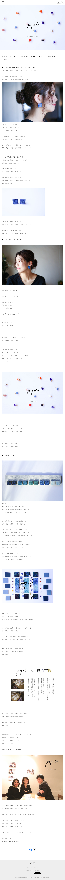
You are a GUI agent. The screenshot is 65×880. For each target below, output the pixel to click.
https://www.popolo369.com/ (10, 841)
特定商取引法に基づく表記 (32, 870)
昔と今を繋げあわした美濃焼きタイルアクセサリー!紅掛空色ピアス (31, 56)
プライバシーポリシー (32, 867)
